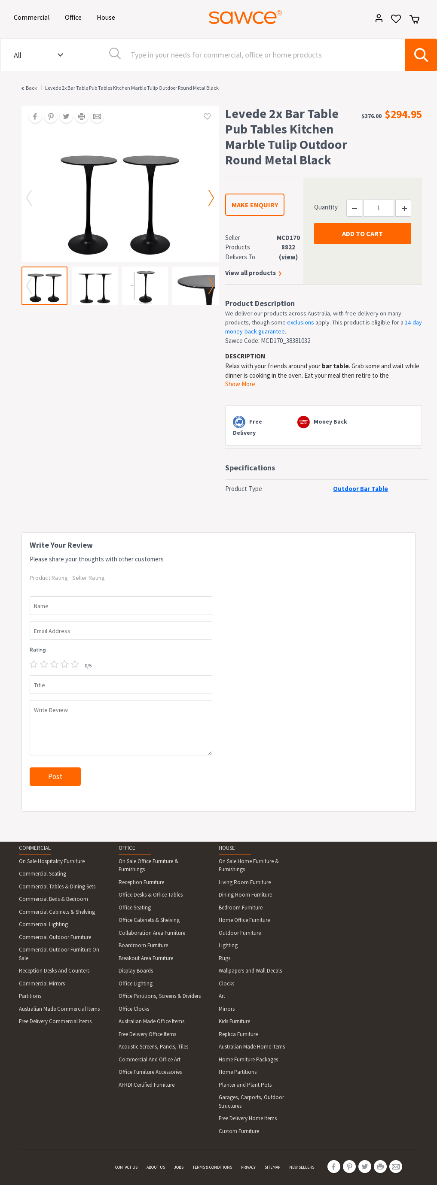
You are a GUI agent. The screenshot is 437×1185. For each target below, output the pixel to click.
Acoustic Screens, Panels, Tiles (153, 1046)
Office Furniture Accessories (150, 1072)
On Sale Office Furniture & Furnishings (148, 865)
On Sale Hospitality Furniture (52, 861)
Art (222, 996)
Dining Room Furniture (245, 894)
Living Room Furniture (245, 882)
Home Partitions (238, 1072)
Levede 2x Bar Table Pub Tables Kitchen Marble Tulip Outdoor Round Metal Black (132, 88)
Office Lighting (136, 983)
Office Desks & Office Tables (151, 894)
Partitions (30, 996)
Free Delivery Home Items (248, 1118)
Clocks (226, 983)
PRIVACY (248, 1167)
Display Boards (136, 970)
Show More (240, 384)
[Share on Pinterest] (47, 117)
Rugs (224, 958)
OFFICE (127, 848)
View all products (250, 273)
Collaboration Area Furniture (152, 932)
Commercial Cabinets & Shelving (57, 911)
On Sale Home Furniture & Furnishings (249, 865)
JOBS (178, 1167)
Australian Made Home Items (252, 1046)
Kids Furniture (234, 1021)
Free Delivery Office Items (147, 1034)
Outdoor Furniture (240, 932)
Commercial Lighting (43, 924)
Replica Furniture (238, 1034)
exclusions (300, 322)
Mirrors (227, 1008)
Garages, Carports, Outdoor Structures (251, 1101)
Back (31, 88)
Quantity (326, 207)
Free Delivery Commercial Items (55, 1021)
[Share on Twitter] (63, 117)
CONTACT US (126, 1167)
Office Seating (135, 907)
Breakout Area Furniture (146, 958)
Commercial (33, 16)
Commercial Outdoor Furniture (55, 937)
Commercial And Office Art (149, 1059)
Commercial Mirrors (42, 983)
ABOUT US (156, 1167)
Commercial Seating (42, 873)
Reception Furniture (141, 882)
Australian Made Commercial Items (59, 1008)
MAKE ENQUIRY (255, 204)
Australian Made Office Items (151, 1021)
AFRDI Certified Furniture (146, 1084)
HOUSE (227, 848)
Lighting (228, 945)
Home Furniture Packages (248, 1059)
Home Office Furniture (244, 920)
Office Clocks (134, 1008)
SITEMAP (272, 1167)
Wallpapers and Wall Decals (250, 970)
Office (75, 16)
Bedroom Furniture (241, 907)
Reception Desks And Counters (54, 970)
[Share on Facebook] (32, 117)
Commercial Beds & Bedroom (53, 899)
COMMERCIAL (35, 848)
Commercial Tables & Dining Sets (57, 886)
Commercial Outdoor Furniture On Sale (59, 954)
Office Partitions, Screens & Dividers (160, 996)
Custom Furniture (239, 1131)
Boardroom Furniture (143, 945)
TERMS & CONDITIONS (212, 1167)
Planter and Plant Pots (245, 1084)
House (107, 16)
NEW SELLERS (301, 1167)
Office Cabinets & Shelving (149, 920)
